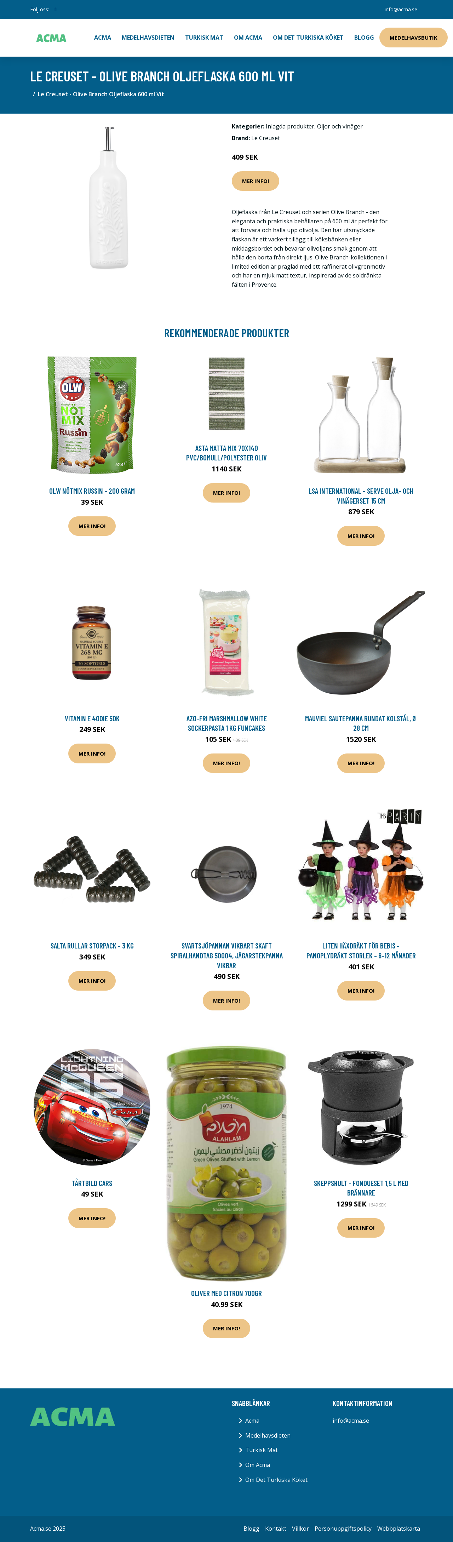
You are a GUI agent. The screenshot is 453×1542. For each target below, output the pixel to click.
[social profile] (55, 9)
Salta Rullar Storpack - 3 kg (92, 945)
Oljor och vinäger (340, 126)
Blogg (364, 37)
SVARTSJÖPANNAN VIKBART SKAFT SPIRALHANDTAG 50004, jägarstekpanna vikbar (227, 955)
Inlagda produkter (290, 126)
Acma (252, 1421)
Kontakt (275, 1528)
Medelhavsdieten (148, 37)
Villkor (300, 1528)
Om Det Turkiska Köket (308, 37)
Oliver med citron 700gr (226, 1293)
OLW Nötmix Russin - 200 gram (92, 490)
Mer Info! (255, 180)
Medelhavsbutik (413, 37)
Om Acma (248, 37)
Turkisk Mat (204, 37)
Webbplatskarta (398, 1528)
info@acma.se (401, 9)
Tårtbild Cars (92, 1183)
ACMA (102, 37)
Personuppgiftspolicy (343, 1528)
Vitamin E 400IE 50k (92, 718)
